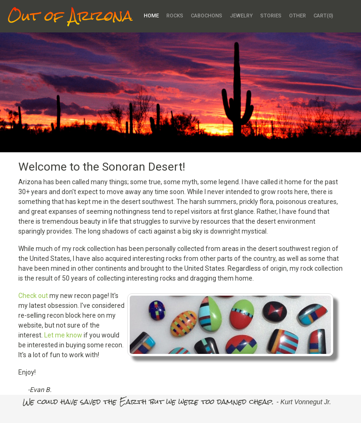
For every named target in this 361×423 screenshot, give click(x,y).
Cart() (323, 16)
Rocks (174, 16)
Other (297, 16)
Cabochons (206, 16)
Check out (33, 295)
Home (151, 16)
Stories (271, 16)
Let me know (63, 335)
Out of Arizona (70, 16)
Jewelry (241, 16)
